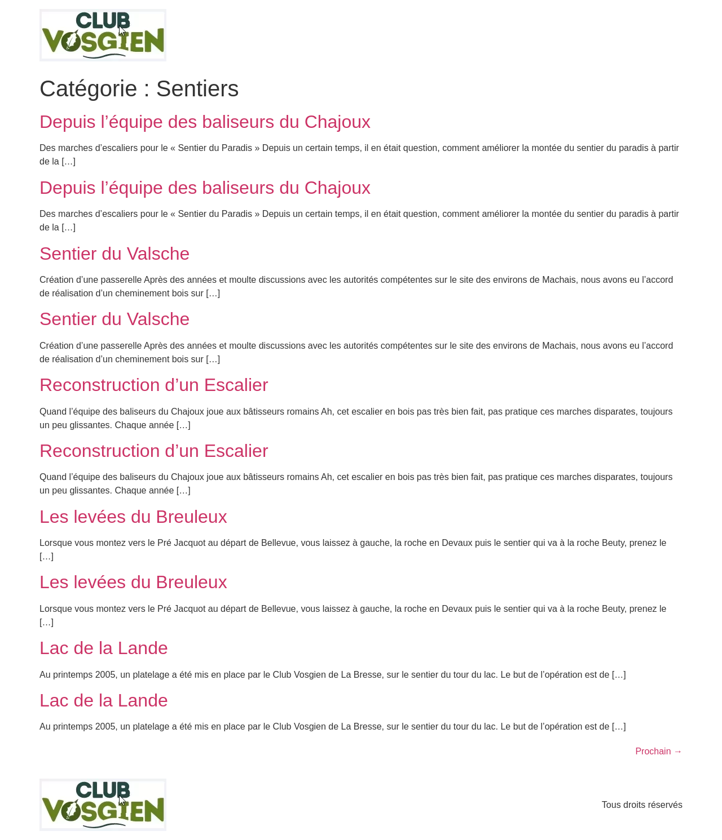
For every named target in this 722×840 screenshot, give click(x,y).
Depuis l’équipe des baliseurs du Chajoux (205, 122)
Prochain (659, 751)
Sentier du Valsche (114, 253)
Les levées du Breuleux (133, 516)
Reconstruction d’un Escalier (153, 385)
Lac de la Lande (103, 648)
